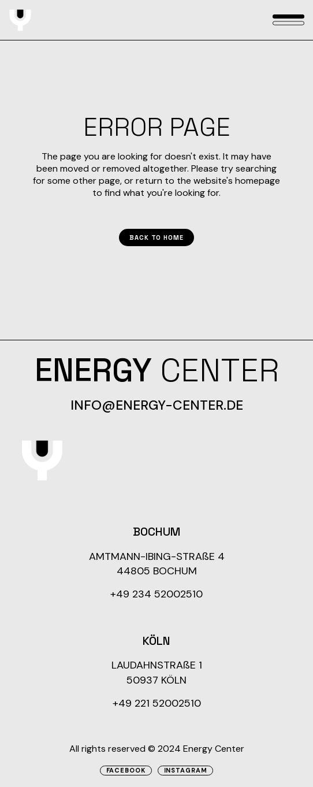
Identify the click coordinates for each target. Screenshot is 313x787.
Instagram (185, 770)
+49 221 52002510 (157, 703)
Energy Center (213, 749)
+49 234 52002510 (156, 594)
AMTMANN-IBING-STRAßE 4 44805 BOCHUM (157, 564)
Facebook (126, 770)
